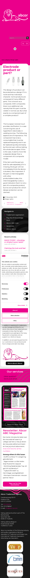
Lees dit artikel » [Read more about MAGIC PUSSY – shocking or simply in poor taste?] (10, 244)
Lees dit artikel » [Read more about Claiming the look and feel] (10, 250)
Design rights (14, 59)
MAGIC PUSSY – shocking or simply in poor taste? (14, 241)
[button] (15, 48)
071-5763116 (7, 504)
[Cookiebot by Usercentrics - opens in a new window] (21, 256)
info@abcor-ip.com (11, 508)
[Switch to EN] (27, 43)
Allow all (15, 310)
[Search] (27, 38)
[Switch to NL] (23, 43)
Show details (21, 305)
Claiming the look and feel (15, 248)
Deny (15, 320)
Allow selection (15, 315)
